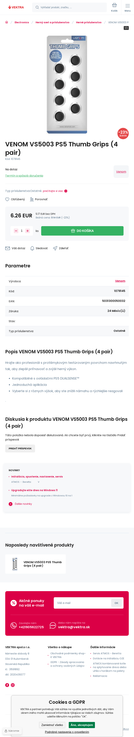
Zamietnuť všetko (52, 725)
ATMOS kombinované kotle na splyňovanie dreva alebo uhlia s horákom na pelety (109, 667)
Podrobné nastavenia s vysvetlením (67, 732)
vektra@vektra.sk (74, 627)
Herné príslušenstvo (89, 22)
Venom (121, 172)
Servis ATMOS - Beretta (107, 653)
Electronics (22, 22)
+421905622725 (31, 627)
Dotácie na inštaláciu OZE (108, 658)
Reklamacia (100, 676)
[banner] (16, 8)
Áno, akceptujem (82, 725)
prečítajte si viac (53, 191)
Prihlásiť (116, 603)
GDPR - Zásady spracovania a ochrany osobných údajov (67, 664)
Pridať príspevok (20, 448)
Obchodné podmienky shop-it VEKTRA (68, 655)
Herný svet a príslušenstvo (52, 22)
